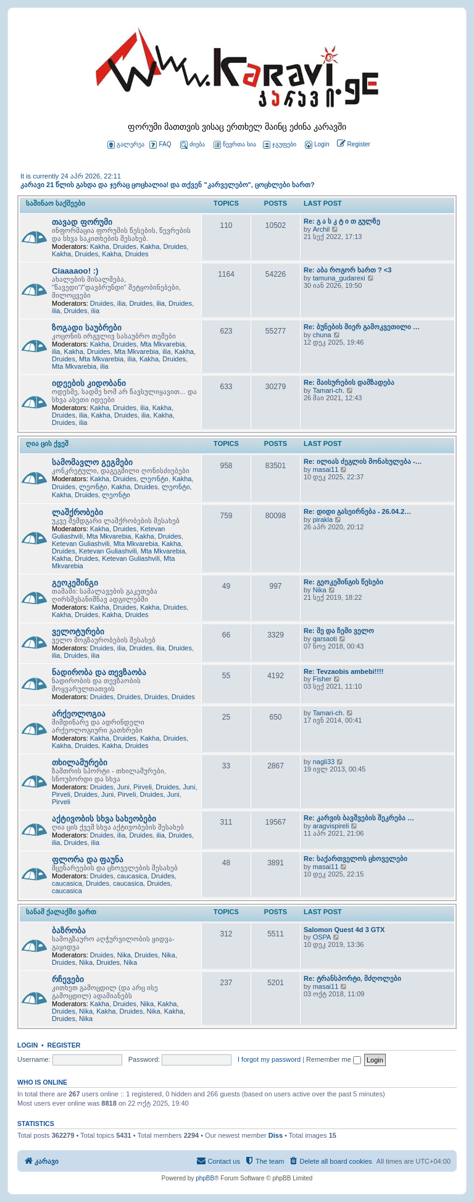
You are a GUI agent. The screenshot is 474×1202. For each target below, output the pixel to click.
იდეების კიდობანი (89, 383)
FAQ (160, 145)
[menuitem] (316, 145)
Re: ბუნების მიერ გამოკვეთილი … (362, 326)
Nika (319, 590)
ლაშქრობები (77, 512)
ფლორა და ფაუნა (87, 859)
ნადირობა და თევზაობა (99, 672)
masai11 (326, 469)
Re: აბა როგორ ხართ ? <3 (347, 270)
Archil (321, 229)
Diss (275, 1135)
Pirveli (142, 787)
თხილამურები (79, 762)
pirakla (323, 519)
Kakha (99, 246)
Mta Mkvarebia (162, 344)
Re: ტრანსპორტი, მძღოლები (352, 978)
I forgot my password (269, 1059)
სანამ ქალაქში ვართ (61, 911)
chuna (322, 334)
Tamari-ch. (328, 390)
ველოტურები (78, 631)
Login (27, 1045)
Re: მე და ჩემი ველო (339, 630)
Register (64, 1045)
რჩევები (68, 979)
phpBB (205, 1178)
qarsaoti (325, 638)
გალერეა (125, 145)
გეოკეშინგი (75, 582)
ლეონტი (154, 478)
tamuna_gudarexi (339, 278)
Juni (123, 787)
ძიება (192, 145)
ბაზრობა (69, 930)
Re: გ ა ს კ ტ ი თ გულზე (342, 221)
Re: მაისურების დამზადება (349, 382)
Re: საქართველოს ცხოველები (355, 858)
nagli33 (324, 761)
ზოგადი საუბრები (87, 327)
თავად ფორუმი (82, 222)
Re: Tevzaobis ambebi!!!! (343, 671)
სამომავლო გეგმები (92, 462)
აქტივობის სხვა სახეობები (104, 818)
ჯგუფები (279, 145)
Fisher (322, 679)
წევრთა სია (235, 145)
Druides (124, 246)
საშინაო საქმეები (55, 203)
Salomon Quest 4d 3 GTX (344, 929)
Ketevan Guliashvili (81, 543)
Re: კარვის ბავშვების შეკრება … (359, 818)
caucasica (132, 876)
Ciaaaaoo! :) (75, 270)
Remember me (333, 1059)
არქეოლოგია (79, 713)
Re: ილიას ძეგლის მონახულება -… (363, 461)
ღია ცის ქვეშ (47, 443)
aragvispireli (331, 826)
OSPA (322, 937)
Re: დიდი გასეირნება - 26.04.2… (357, 511)
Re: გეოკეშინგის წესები (343, 582)
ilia (121, 303)
